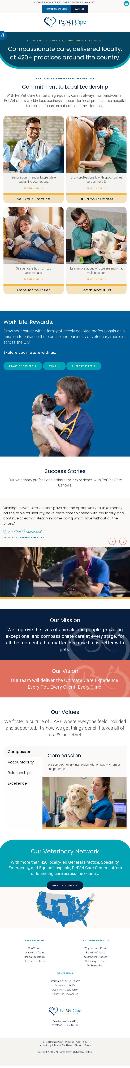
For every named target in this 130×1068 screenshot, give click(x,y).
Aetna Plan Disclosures (65, 992)
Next (122, 543)
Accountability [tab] (21, 764)
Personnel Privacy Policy (76, 1044)
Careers (82, 9)
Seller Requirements (96, 963)
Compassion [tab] (19, 753)
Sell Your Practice (33, 201)
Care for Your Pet (33, 292)
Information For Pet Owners (65, 983)
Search (88, 1047)
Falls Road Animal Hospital (23, 535)
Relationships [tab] (20, 775)
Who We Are (34, 950)
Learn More (32, 190)
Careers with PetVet (65, 987)
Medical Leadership (34, 959)
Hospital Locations (34, 963)
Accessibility (45, 1047)
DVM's (53, 368)
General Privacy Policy (53, 1044)
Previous (110, 543)
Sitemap (78, 1047)
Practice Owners (54, 9)
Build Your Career (96, 201)
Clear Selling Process (95, 959)
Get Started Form (95, 967)
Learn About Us (96, 292)
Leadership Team (34, 954)
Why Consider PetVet (95, 950)
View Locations (63, 887)
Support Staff (82, 368)
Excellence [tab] (17, 785)
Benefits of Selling (95, 954)
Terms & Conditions (63, 1047)
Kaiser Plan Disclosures (65, 996)
